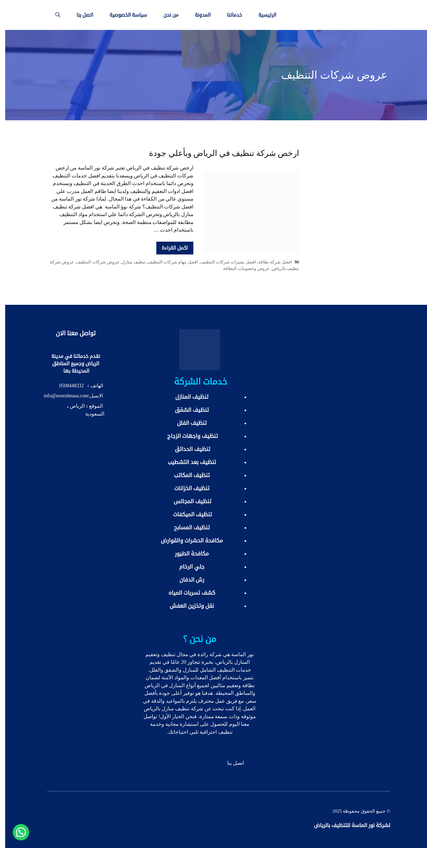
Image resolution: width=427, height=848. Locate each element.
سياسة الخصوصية (123, 15)
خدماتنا (229, 15)
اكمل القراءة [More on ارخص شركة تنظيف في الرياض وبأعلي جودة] (170, 248)
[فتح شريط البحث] (52, 15)
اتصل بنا (79, 15)
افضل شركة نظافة (270, 262)
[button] (16, 832)
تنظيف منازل (128, 262)
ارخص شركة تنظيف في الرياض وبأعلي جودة (219, 153)
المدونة (197, 15)
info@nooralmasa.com (60, 395)
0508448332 (66, 385)
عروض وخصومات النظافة (241, 268)
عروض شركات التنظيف (92, 262)
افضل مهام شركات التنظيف (167, 262)
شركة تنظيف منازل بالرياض (168, 708)
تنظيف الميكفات (187, 514)
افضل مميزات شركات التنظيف (223, 262)
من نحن (165, 15)
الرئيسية (262, 15)
